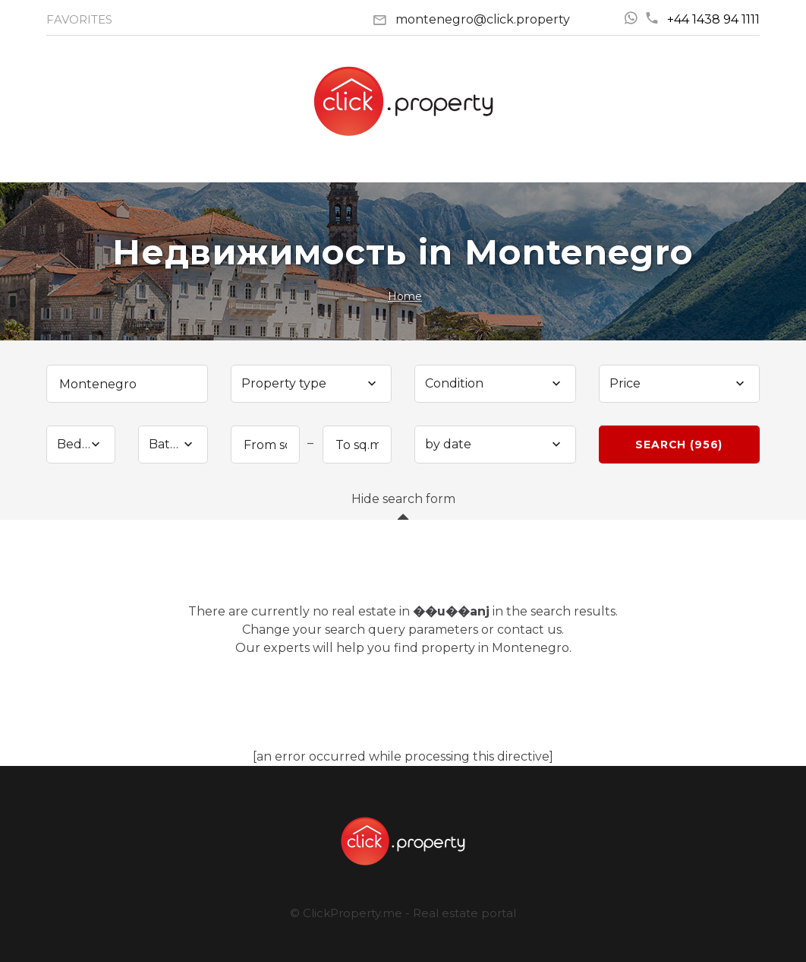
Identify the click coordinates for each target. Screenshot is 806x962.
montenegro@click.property (482, 19)
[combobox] (311, 384)
